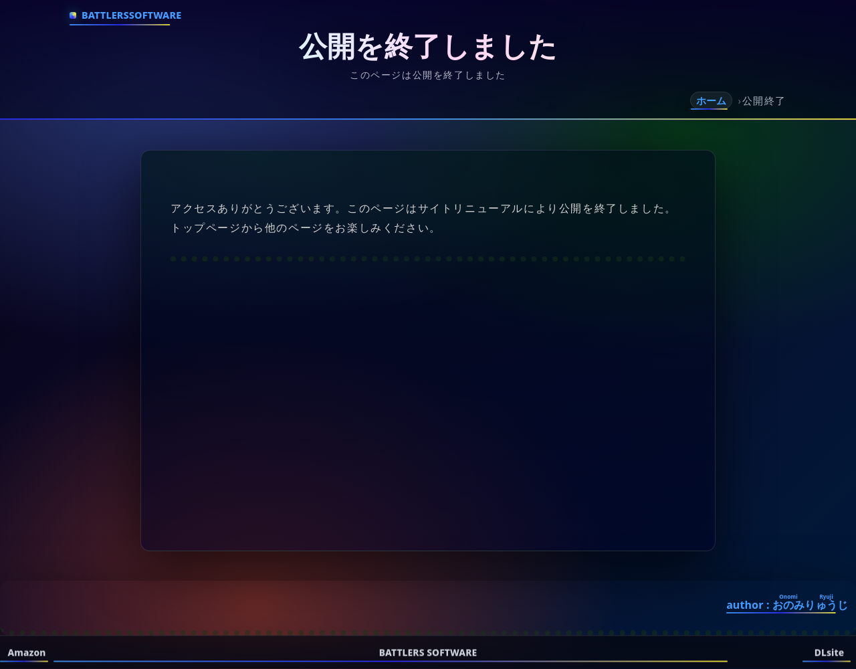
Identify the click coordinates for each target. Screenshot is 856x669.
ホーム (711, 100)
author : (787, 604)
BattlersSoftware (131, 15)
